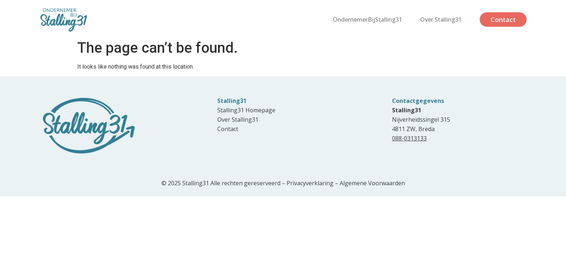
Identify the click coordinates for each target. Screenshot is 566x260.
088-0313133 (409, 138)
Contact (503, 19)
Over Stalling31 (441, 19)
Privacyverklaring (310, 183)
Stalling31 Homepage (246, 110)
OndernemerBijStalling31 (367, 19)
